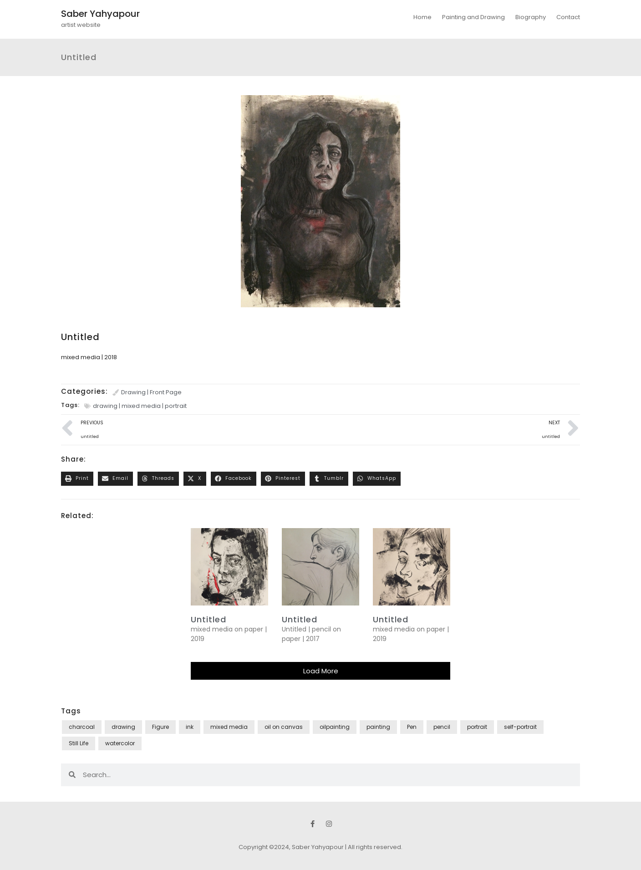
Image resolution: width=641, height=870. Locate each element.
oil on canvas (284, 727)
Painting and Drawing (473, 17)
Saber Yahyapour (100, 13)
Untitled (299, 619)
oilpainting (335, 727)
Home (422, 17)
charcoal (82, 727)
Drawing (133, 392)
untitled (208, 619)
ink (189, 727)
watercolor (120, 743)
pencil (441, 727)
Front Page (166, 392)
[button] (77, 479)
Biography (530, 17)
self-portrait (520, 727)
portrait (176, 406)
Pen (412, 727)
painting (378, 727)
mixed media (141, 406)
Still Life (78, 743)
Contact (568, 17)
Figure (160, 727)
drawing (105, 406)
